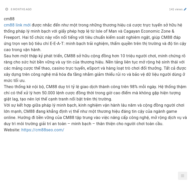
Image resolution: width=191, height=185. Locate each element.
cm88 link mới (17, 25)
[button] (182, 176)
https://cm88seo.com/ (42, 129)
